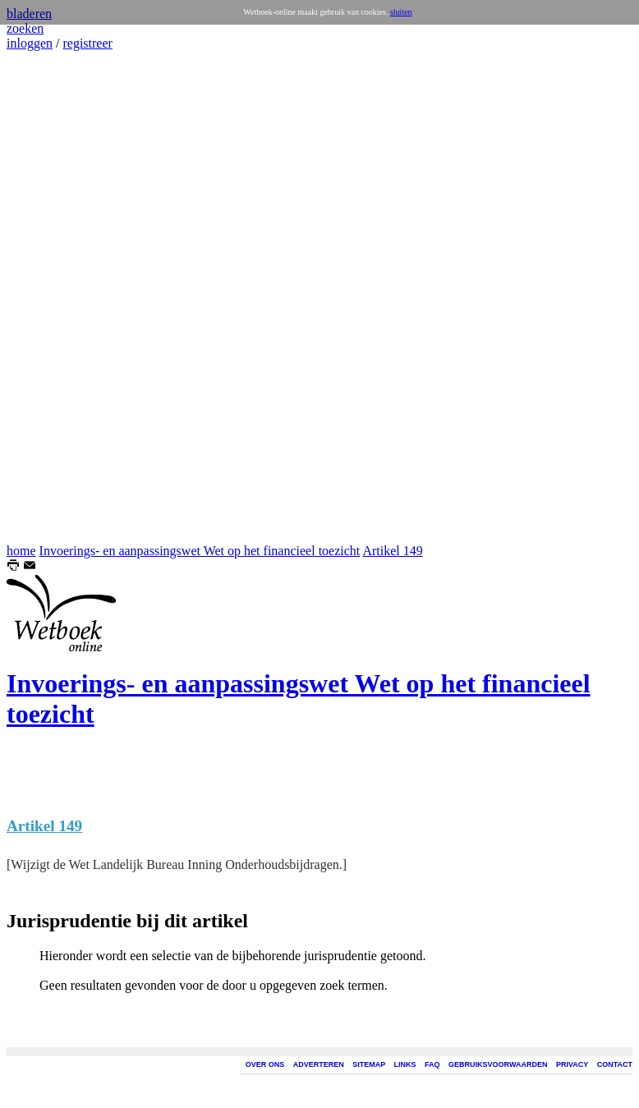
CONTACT (614, 1064)
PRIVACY (572, 1064)
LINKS (405, 1064)
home (21, 551)
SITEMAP (368, 1064)
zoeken (25, 28)
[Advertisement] (56, 297)
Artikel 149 (392, 551)
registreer (87, 43)
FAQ (432, 1064)
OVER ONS (265, 1064)
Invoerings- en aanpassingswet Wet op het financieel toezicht (200, 551)
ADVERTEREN (318, 1064)
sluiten (401, 11)
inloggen (30, 43)
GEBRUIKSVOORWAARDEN (497, 1064)
